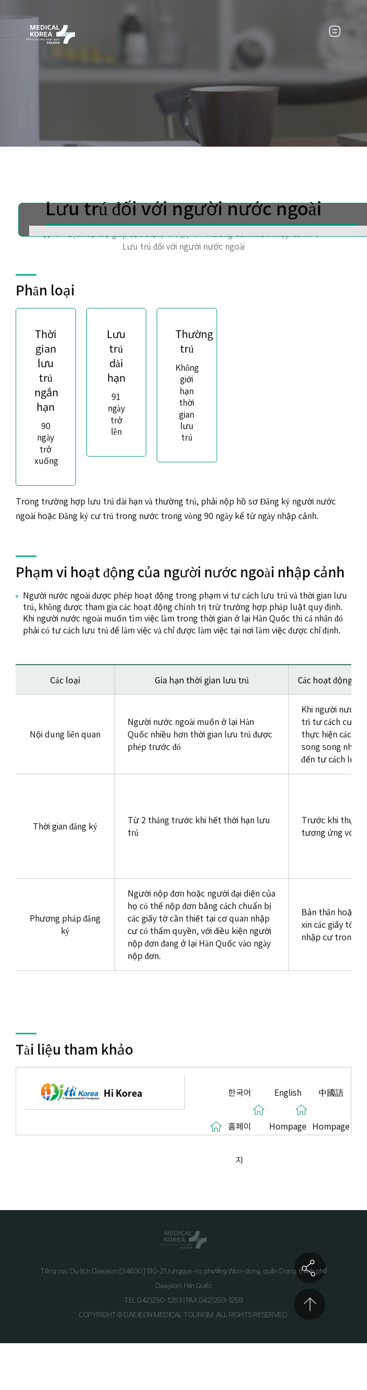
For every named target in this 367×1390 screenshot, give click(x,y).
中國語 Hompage (331, 1109)
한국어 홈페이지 (239, 1126)
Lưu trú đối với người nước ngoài (183, 246)
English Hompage (288, 1109)
